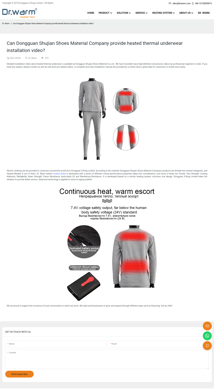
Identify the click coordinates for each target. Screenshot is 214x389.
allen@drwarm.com (180, 3)
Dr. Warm (6, 23)
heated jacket (59, 173)
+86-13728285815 (202, 3)
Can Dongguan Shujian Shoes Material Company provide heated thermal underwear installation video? (53, 23)
